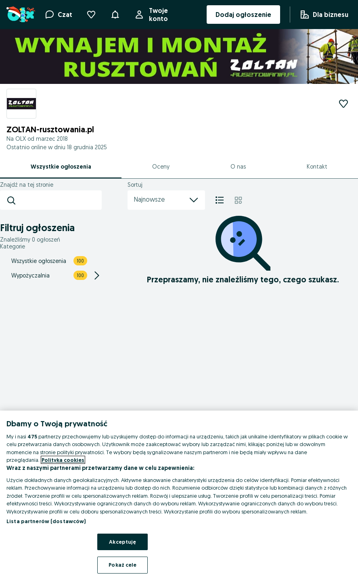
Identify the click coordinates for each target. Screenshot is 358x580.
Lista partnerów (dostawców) (46, 521)
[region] (179, 495)
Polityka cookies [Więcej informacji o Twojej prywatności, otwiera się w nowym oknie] (63, 460)
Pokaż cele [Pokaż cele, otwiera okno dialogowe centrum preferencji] (122, 564)
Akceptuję (122, 541)
